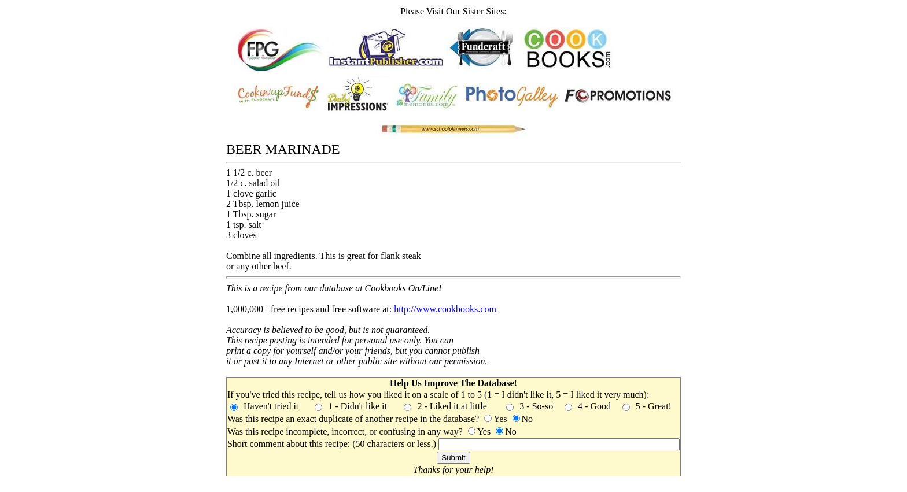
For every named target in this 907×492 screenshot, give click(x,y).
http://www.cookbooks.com (445, 309)
